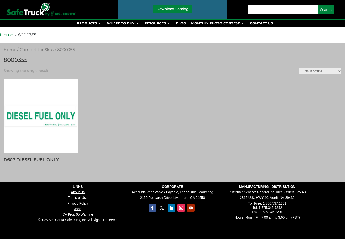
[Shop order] (320, 71)
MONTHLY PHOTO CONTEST (215, 23)
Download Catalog (172, 9)
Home (6, 35)
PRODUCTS (87, 23)
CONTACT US (261, 23)
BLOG (181, 23)
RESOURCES (155, 23)
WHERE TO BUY (120, 23)
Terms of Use (77, 197)
